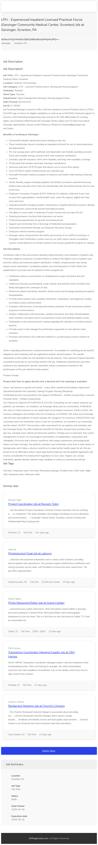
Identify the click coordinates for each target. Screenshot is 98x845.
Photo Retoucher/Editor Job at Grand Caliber (36, 603)
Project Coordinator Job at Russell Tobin (33, 504)
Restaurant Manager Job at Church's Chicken (36, 706)
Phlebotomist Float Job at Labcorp (30, 553)
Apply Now (48, 750)
